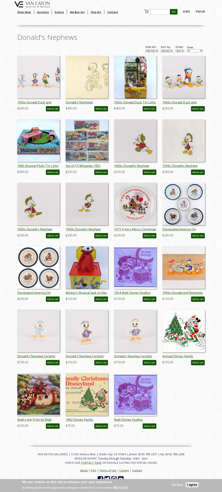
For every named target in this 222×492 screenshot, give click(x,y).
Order (179, 47)
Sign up (200, 11)
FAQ (93, 470)
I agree (192, 484)
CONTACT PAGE (91, 463)
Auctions (43, 12)
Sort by (166, 47)
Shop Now (24, 12)
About (84, 470)
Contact (112, 12)
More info (120, 487)
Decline (177, 485)
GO (174, 11)
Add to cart (52, 108)
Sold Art (150, 47)
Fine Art (96, 12)
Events (59, 12)
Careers (124, 470)
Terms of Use (107, 470)
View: (190, 47)
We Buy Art (77, 12)
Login (186, 11)
